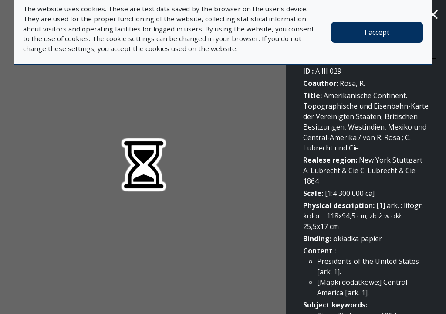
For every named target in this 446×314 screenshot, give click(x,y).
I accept (377, 32)
